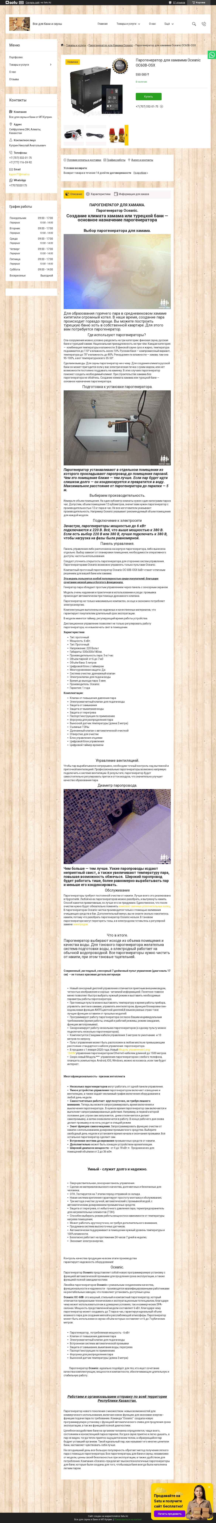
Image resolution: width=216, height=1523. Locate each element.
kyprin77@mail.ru (19, 174)
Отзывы (14, 79)
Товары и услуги (126, 23)
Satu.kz (124, 1516)
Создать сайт (33, 2)
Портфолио (16, 57)
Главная (103, 23)
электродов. (80, 924)
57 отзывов (179, 2)
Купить (148, 96)
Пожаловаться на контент (128, 1519)
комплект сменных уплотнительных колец (144, 906)
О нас (152, 23)
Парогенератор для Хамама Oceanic (111, 45)
